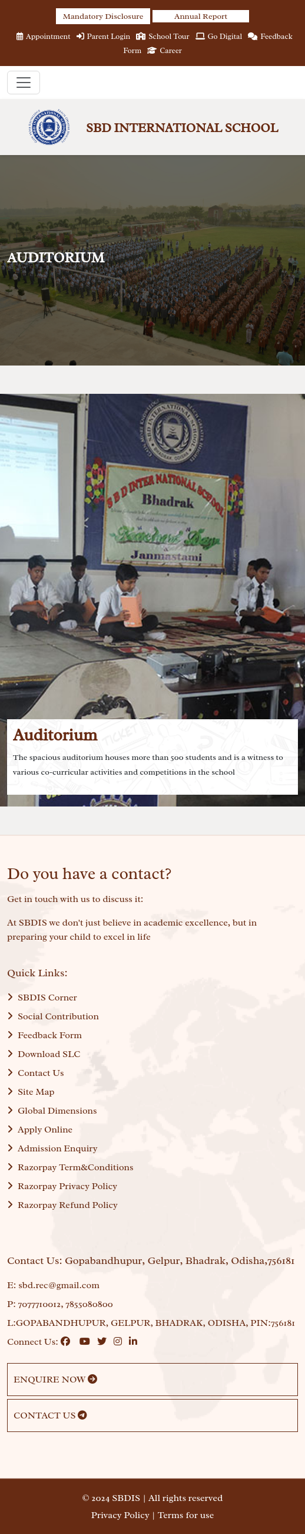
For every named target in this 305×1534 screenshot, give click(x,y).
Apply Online (39, 1129)
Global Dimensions (52, 1111)
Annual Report (200, 16)
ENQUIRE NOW (55, 1379)
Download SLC (43, 1054)
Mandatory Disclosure (103, 16)
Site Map (31, 1092)
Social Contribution (53, 1016)
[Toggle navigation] (23, 82)
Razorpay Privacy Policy (62, 1186)
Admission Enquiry (52, 1148)
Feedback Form (44, 1035)
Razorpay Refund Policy (62, 1205)
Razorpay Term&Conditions (70, 1167)
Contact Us (35, 1073)
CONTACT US (50, 1415)
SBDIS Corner (42, 997)
